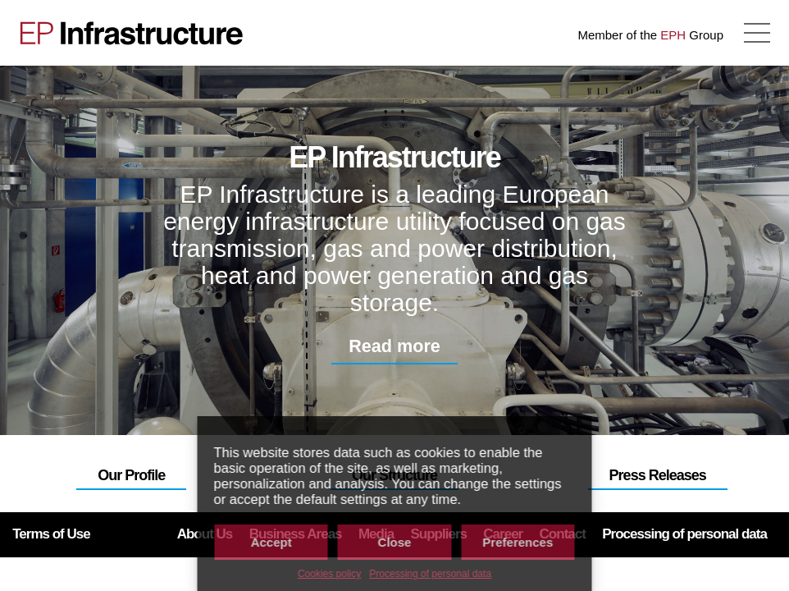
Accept (271, 542)
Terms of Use (50, 534)
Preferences (517, 542)
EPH (673, 35)
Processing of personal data (430, 574)
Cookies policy (329, 574)
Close (395, 542)
